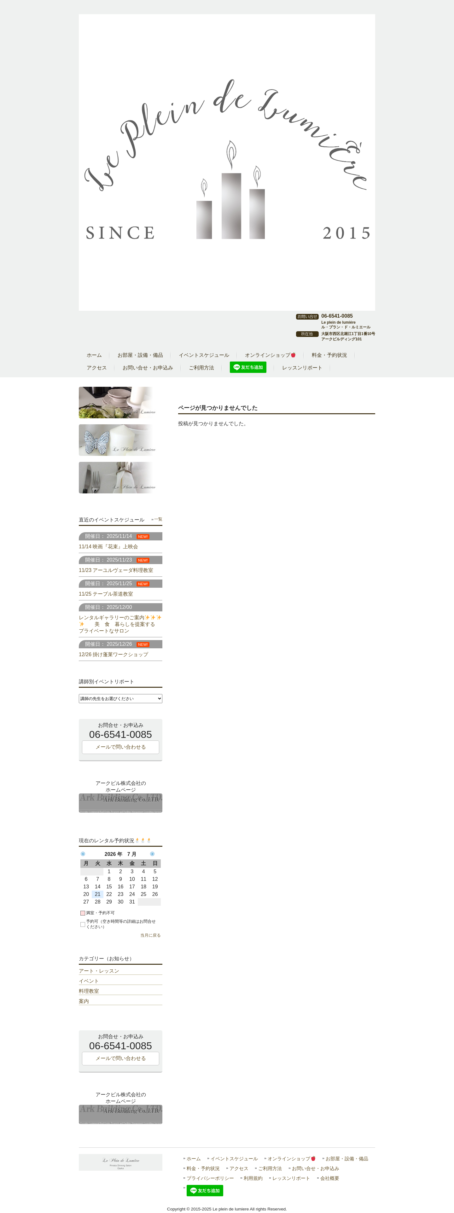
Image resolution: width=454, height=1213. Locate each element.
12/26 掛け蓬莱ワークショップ (113, 654)
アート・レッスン (99, 971)
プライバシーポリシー (210, 1178)
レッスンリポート (291, 1178)
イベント (89, 981)
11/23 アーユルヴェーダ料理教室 (116, 570)
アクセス (239, 1168)
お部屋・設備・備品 (347, 1158)
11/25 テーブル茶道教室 (106, 594)
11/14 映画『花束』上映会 (108, 546)
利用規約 (253, 1178)
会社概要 (329, 1178)
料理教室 (89, 991)
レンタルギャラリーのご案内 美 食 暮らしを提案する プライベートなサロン (120, 624)
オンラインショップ (291, 1158)
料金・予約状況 (203, 1168)
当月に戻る (150, 935)
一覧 (158, 519)
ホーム (194, 1158)
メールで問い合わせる (121, 747)
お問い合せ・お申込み (315, 1168)
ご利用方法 (270, 1168)
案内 (84, 1001)
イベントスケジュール (234, 1158)
